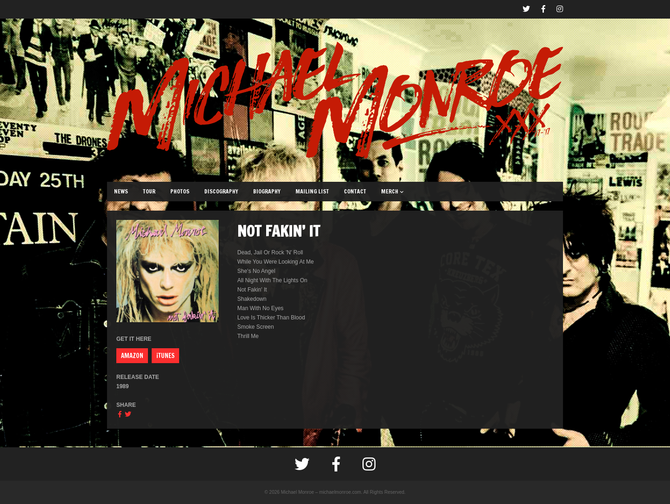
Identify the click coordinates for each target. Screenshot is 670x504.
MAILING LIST (312, 191)
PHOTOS (179, 191)
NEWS (121, 191)
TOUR (149, 191)
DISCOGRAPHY (221, 191)
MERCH (392, 191)
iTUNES (165, 355)
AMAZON (132, 355)
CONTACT (355, 191)
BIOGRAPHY (267, 191)
